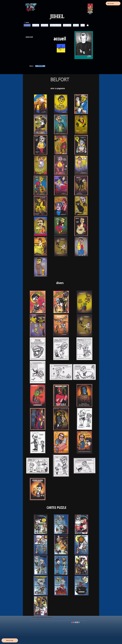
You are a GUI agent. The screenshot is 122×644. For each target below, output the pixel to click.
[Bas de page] (113, 3)
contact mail (29, 37)
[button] (88, 25)
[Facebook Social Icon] (72, 622)
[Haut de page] (10, 640)
